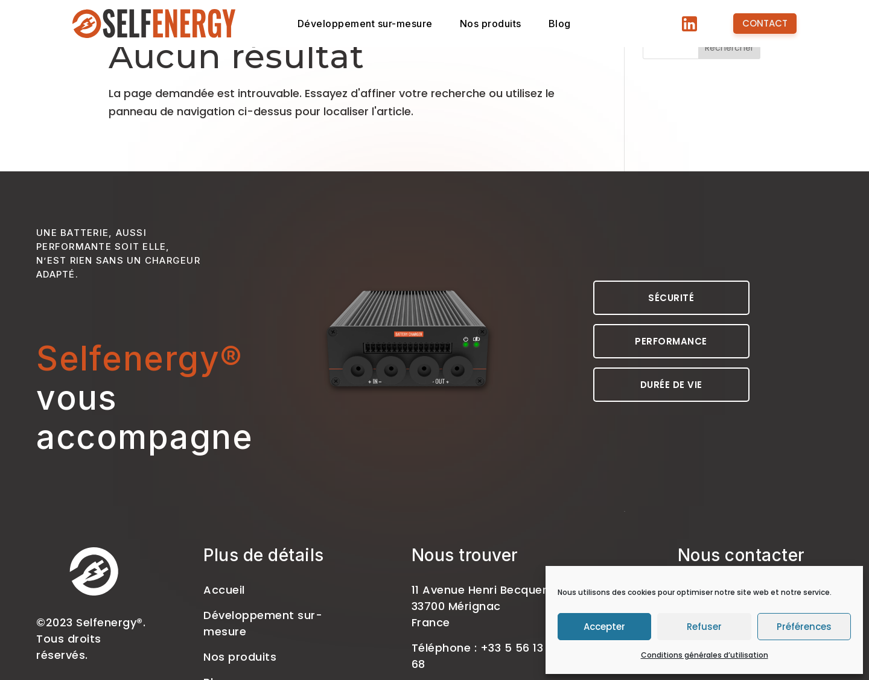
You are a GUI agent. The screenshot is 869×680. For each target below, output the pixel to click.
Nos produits (512, 23)
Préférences (804, 626)
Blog (586, 23)
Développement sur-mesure (374, 23)
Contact (765, 23)
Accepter (604, 626)
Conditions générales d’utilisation (704, 655)
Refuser (704, 626)
